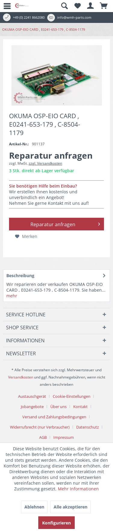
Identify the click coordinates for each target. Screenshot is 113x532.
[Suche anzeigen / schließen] (64, 6)
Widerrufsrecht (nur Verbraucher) (40, 427)
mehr (11, 296)
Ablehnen (34, 507)
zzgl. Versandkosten (45, 163)
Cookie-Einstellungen (71, 396)
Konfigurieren (56, 523)
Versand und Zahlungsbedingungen (54, 417)
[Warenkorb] (104, 6)
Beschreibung (20, 275)
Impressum (63, 437)
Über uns (58, 406)
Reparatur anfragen (65, 223)
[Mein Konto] (91, 6)
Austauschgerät (32, 396)
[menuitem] (4, 6)
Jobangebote (32, 406)
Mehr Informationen (78, 489)
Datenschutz (87, 427)
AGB (43, 437)
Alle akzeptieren (70, 507)
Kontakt (80, 406)
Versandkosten (20, 377)
